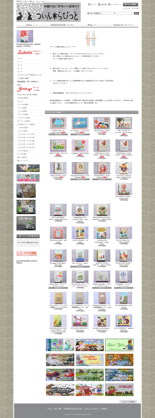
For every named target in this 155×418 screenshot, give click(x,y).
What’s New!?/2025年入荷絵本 (27, 95)
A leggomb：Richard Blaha (80, 147)
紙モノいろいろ (22, 161)
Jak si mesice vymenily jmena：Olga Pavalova (123, 170)
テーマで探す (22, 154)
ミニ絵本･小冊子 (23, 78)
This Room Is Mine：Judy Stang (58, 235)
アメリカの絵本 (22, 104)
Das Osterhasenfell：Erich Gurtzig (123, 300)
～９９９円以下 (22, 128)
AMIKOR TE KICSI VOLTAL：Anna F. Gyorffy (102, 257)
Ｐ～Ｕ (19, 68)
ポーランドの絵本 (23, 121)
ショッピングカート (130, 4)
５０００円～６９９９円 (25, 147)
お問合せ (123, 25)
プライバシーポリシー (91, 408)
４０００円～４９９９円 (25, 144)
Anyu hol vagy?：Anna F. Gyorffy (102, 125)
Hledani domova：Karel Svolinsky (102, 170)
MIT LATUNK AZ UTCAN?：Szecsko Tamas (123, 126)
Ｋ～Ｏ (19, 65)
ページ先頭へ (128, 401)
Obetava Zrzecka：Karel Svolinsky (58, 170)
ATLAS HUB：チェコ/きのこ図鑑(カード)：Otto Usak (58, 300)
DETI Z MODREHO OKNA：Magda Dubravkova (58, 212)
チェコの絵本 (22, 108)
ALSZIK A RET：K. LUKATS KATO (58, 125)
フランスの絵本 (22, 114)
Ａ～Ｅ (19, 58)
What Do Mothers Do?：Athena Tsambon (123, 235)
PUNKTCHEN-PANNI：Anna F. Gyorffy (123, 257)
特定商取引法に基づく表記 (73, 408)
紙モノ (19, 85)
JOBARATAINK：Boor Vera (58, 147)
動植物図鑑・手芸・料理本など (28, 81)
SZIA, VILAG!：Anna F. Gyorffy (80, 257)
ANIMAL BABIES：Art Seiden (80, 235)
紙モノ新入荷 (22, 157)
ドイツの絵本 (22, 111)
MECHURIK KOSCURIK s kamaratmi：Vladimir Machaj (102, 212)
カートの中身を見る (28, 236)
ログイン (94, 4)
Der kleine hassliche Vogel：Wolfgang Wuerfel (28, 44)
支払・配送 (58, 408)
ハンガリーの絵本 (23, 118)
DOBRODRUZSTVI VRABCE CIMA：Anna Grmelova (80, 213)
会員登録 (104, 4)
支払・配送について (62, 25)
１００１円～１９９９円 (25, 134)
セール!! (20, 101)
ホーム (31, 25)
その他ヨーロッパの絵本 (25, 124)
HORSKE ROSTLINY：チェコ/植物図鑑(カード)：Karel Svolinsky (102, 301)
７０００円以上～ (23, 151)
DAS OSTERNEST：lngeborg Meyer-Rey (123, 323)
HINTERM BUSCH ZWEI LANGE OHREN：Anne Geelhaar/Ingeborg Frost (58, 324)
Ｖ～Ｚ (19, 72)
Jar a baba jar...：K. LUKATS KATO (80, 125)
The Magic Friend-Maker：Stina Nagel (58, 257)
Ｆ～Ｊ (19, 62)
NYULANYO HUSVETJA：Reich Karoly (80, 323)
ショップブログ (92, 25)
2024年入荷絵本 (22, 98)
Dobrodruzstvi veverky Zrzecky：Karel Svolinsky (102, 148)
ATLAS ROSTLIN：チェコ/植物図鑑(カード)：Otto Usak (80, 301)
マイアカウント (116, 4)
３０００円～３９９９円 (25, 141)
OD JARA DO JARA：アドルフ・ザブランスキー (80, 279)
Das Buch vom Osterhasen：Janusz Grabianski (102, 323)
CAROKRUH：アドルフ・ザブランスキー (124, 279)
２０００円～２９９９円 (25, 137)
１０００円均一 (22, 131)
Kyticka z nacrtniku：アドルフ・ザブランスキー (102, 279)
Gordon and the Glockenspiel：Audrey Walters (102, 236)
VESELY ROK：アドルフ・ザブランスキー (58, 279)
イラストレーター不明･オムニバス (29, 75)
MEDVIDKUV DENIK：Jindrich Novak (123, 191)
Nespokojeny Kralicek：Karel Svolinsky (80, 170)
